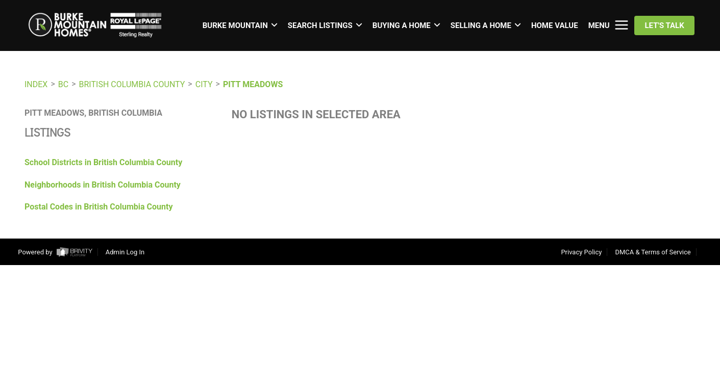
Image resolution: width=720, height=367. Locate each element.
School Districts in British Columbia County (103, 162)
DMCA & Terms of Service (652, 252)
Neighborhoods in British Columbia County (102, 185)
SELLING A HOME (486, 25)
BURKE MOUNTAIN (240, 25)
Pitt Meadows (253, 84)
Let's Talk (664, 25)
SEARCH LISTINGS (325, 25)
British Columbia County (132, 84)
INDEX (35, 84)
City (204, 84)
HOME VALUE (554, 25)
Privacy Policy (581, 252)
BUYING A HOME (406, 25)
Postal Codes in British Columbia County (98, 207)
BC (63, 84)
